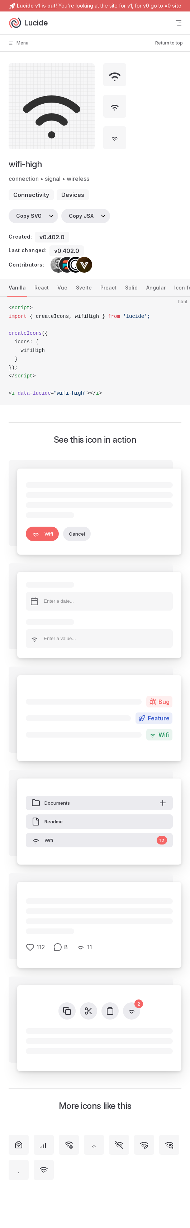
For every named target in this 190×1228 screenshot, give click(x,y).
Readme (47, 821)
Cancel (77, 534)
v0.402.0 (52, 237)
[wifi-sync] (169, 1145)
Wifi (42, 534)
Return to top (169, 43)
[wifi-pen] (144, 1145)
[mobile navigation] (178, 22)
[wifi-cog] (69, 1145)
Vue (62, 287)
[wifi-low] (94, 1145)
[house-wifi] (19, 1145)
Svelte (84, 287)
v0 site (173, 6)
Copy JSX (81, 216)
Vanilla (17, 287)
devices (72, 194)
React (41, 287)
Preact (108, 287)
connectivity (31, 194)
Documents (99, 803)
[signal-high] (44, 1145)
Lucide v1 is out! (37, 6)
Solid (131, 287)
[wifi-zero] (19, 1170)
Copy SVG (29, 216)
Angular (156, 287)
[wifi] (44, 1170)
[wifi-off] (119, 1145)
